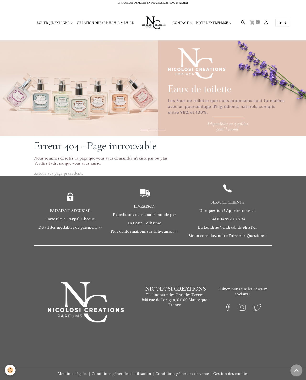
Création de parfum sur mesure (105, 23)
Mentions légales (72, 374)
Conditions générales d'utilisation (121, 374)
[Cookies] (10, 370)
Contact (180, 23)
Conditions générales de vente (182, 374)
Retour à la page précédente (58, 173)
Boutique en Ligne (53, 23)
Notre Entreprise (212, 23)
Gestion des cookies (230, 374)
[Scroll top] (296, 370)
